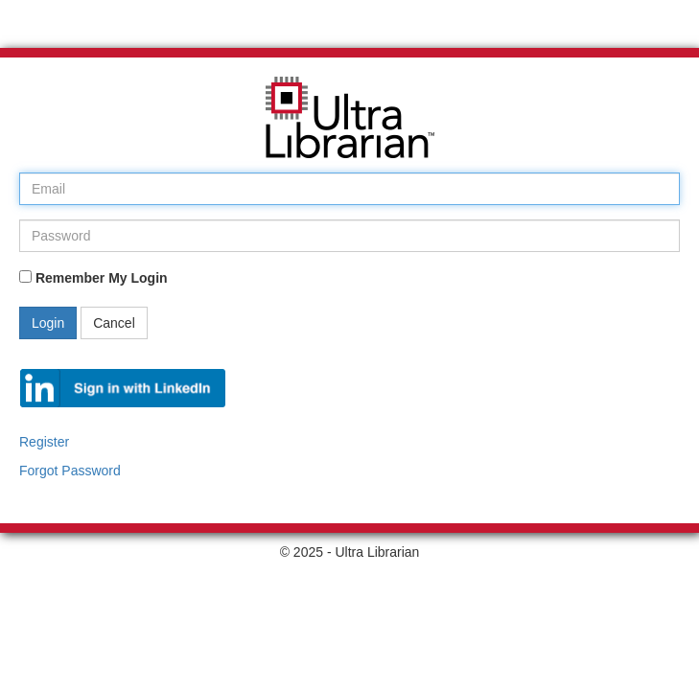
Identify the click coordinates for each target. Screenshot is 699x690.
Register (44, 441)
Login (48, 323)
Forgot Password (70, 470)
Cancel (114, 323)
